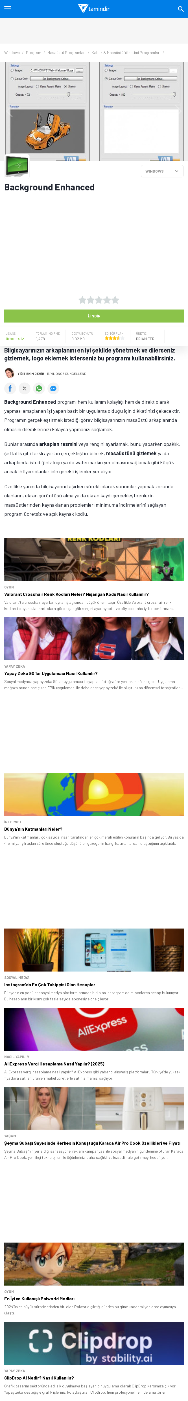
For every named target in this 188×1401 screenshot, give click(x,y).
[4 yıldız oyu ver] (107, 300)
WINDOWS (154, 171)
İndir (94, 315)
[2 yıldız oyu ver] (91, 300)
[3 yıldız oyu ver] (99, 300)
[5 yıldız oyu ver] (115, 300)
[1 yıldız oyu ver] (82, 300)
